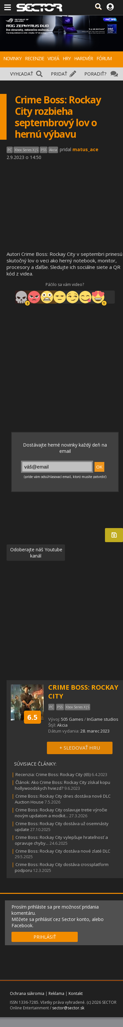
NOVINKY (12, 58)
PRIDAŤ (59, 74)
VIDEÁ (53, 58)
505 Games (72, 719)
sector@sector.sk (68, 1008)
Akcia (62, 725)
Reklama (56, 993)
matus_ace (85, 149)
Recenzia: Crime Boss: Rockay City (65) (53, 774)
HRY (67, 58)
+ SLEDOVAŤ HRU (79, 747)
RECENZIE (34, 58)
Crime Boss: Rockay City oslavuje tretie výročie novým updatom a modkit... (61, 813)
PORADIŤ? (95, 74)
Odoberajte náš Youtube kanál (35, 552)
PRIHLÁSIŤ (44, 937)
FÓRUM (104, 58)
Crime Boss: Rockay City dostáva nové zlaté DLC (62, 851)
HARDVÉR (83, 58)
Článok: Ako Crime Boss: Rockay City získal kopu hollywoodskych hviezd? (62, 785)
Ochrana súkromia (27, 993)
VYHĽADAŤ (21, 74)
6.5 (32, 717)
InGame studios (102, 719)
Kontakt (76, 993)
